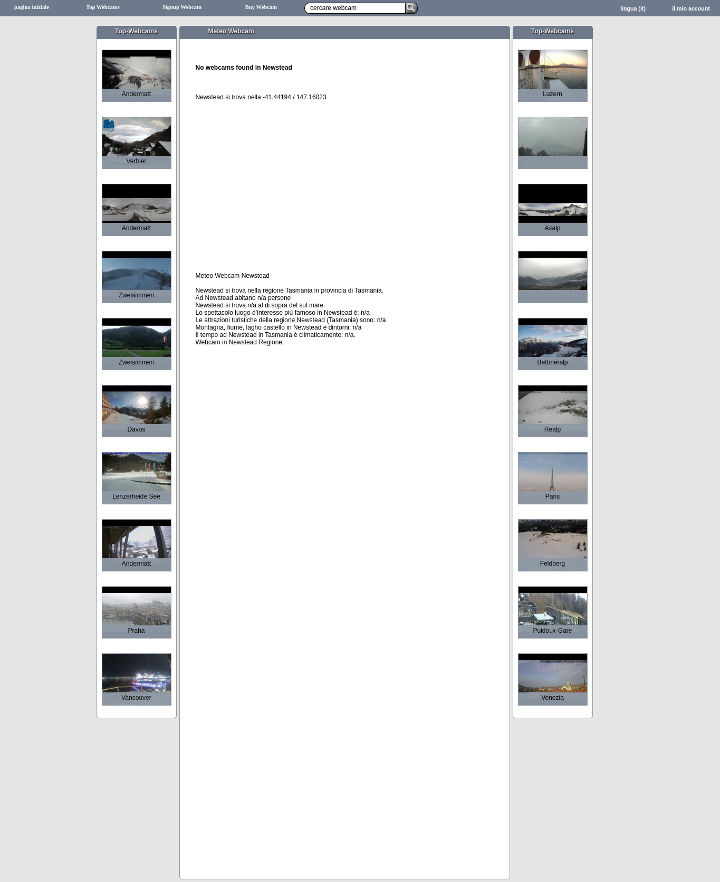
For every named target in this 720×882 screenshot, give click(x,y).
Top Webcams (103, 7)
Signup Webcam (181, 7)
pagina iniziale (31, 7)
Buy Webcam (261, 7)
